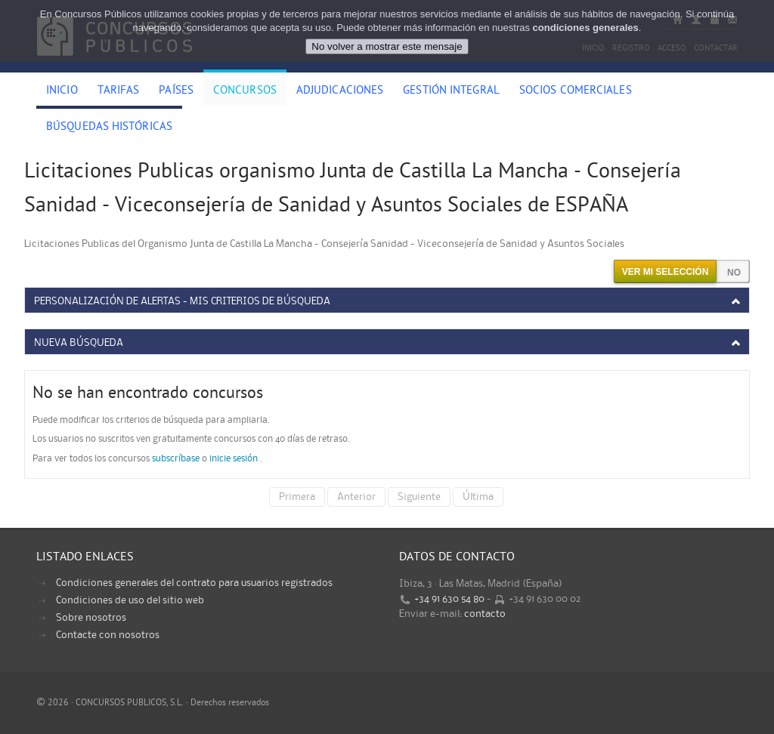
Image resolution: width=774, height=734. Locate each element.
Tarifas (119, 91)
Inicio (62, 91)
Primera (297, 496)
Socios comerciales (575, 91)
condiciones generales (586, 27)
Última (478, 496)
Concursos (245, 91)
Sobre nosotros (91, 617)
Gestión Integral (451, 91)
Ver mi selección (665, 272)
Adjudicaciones (339, 91)
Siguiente (419, 496)
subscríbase (176, 459)
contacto (485, 613)
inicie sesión (233, 459)
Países (176, 91)
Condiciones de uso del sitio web (130, 600)
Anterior (356, 496)
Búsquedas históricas (109, 127)
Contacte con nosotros (107, 635)
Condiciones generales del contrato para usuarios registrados (194, 583)
